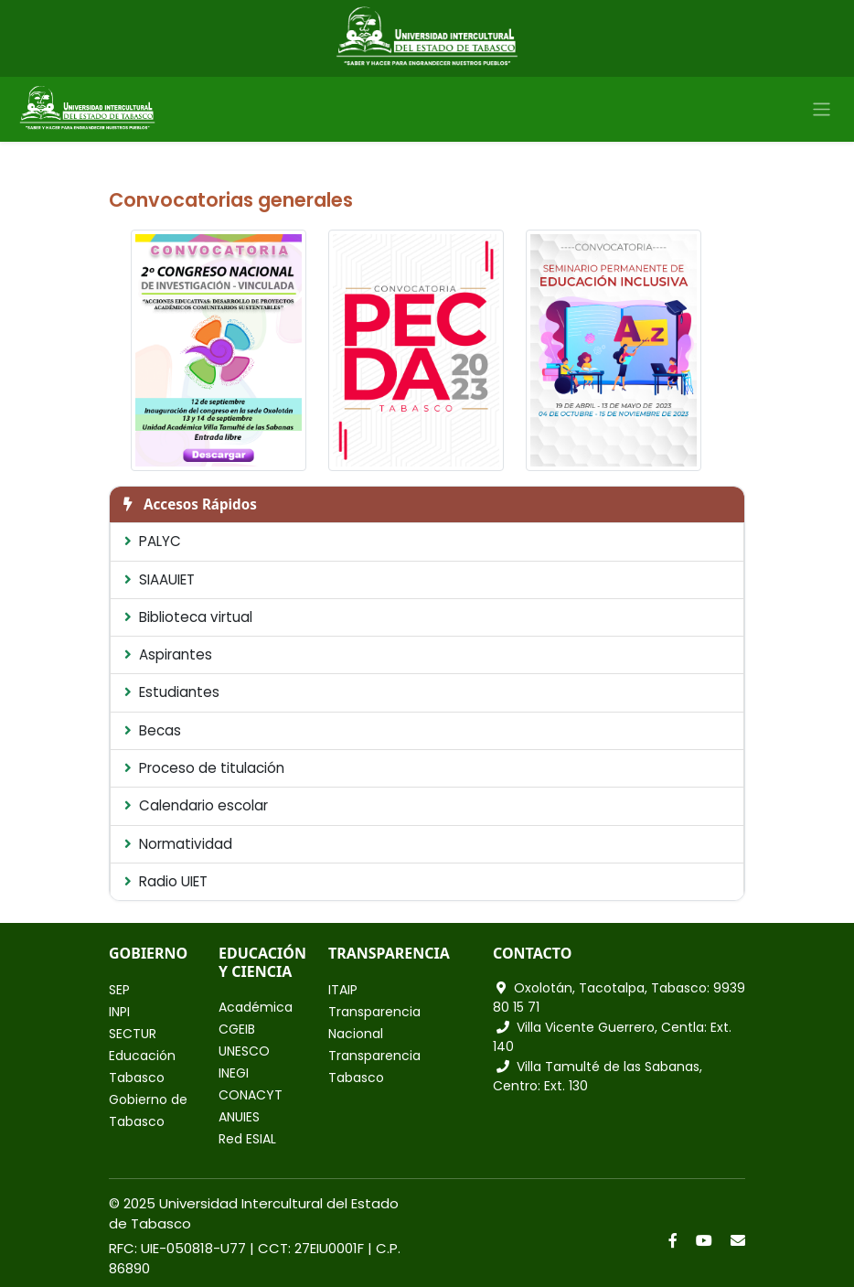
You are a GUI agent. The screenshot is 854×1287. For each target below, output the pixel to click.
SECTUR (132, 1033)
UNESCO (244, 1051)
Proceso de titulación (204, 768)
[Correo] (738, 1240)
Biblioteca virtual (188, 617)
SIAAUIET (159, 579)
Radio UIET (166, 881)
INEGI (234, 1073)
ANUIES (239, 1117)
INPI (119, 1012)
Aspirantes (168, 654)
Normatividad (178, 843)
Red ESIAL (247, 1139)
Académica (256, 1007)
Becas (152, 730)
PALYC (152, 541)
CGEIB (237, 1029)
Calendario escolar (196, 805)
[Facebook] (673, 1240)
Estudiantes (171, 692)
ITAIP (343, 990)
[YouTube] (704, 1240)
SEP (119, 990)
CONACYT (251, 1095)
